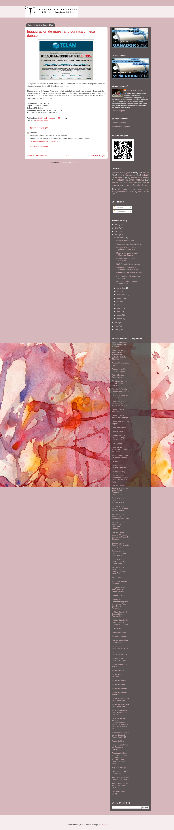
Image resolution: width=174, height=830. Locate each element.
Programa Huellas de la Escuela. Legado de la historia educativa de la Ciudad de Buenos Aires (120, 758)
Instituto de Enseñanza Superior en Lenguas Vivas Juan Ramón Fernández (120, 604)
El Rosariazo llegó (119, 472)
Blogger (104, 825)
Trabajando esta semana (133, 189)
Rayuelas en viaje (119, 767)
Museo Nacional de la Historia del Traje (120, 699)
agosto (120, 298)
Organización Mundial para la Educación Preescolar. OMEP (120, 735)
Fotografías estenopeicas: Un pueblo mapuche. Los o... (127, 248)
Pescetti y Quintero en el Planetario (125, 259)
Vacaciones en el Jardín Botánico (129, 244)
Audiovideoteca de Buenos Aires (119, 376)
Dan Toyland (117, 444)
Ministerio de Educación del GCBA (120, 647)
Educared (116, 462)
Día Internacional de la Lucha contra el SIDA (127, 283)
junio (119, 305)
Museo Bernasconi (119, 670)
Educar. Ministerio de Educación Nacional (120, 457)
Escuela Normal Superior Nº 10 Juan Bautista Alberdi (120, 508)
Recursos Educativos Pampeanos (120, 772)
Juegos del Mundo (119, 636)
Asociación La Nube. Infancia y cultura (120, 370)
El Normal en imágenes (121, 127)
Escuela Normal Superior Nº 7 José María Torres (119, 553)
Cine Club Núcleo (119, 428)
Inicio (68, 155)
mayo (119, 308)
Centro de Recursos (135, 90)
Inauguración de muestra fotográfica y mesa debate (127, 268)
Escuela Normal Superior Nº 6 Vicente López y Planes (120, 545)
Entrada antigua (98, 155)
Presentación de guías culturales (129, 273)
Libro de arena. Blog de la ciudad (120, 641)
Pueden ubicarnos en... (121, 123)
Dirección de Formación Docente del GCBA (119, 450)
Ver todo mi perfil (118, 111)
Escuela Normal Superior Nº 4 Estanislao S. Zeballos (118, 526)
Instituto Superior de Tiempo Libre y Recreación (120, 614)
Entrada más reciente (37, 155)
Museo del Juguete (119, 688)
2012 (117, 231)
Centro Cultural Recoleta (118, 410)
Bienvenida (115, 172)
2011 (117, 235)
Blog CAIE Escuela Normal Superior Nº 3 (120, 390)
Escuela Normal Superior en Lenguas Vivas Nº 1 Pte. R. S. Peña (120, 479)
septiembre (121, 295)
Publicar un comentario (39, 147)
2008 (117, 329)
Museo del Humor (119, 680)
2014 (117, 225)
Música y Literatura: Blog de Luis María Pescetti (119, 712)
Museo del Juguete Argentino (119, 693)
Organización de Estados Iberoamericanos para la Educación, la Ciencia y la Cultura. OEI (120, 723)
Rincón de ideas (41, 121)
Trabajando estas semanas (122, 192)
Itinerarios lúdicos (119, 632)
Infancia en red (118, 596)
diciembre (121, 238)
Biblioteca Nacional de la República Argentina (119, 383)
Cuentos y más (118, 432)
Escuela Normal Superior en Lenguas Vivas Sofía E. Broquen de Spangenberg (120, 490)
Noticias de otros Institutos (130, 180)
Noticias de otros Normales (124, 183)
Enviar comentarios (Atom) (71, 162)
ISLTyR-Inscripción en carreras (128, 264)
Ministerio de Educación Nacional (119, 653)
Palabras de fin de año (125, 241)
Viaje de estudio (143, 191)
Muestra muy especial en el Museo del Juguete (126, 254)
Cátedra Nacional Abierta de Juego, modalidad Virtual (119, 437)
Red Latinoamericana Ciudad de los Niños (120, 779)
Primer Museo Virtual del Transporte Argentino (120, 747)
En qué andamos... (126, 175)
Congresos (127, 172)
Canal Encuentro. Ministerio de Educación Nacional (119, 403)
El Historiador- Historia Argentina (119, 467)
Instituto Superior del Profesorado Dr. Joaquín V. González (120, 622)
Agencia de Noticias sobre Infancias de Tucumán (119, 344)
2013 (117, 228)
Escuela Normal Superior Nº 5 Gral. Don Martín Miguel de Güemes (120, 536)
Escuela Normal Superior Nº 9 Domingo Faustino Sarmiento (119, 570)
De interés (144, 172)
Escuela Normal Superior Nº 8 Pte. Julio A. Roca (119, 561)
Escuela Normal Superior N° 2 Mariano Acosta (118, 500)
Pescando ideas (118, 741)
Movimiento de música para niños (119, 659)
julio (118, 302)
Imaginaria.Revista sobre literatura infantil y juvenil (119, 590)
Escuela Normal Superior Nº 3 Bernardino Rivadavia (120, 516)
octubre (120, 291)
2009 (117, 326)
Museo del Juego (118, 684)
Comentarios (120, 211)
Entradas (118, 207)
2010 (117, 323)
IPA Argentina (117, 628)
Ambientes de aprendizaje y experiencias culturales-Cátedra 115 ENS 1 (119, 355)
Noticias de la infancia (140, 178)
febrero (120, 319)
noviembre (121, 288)
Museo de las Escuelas (117, 675)
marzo (119, 315)
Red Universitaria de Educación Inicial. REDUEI (120, 786)
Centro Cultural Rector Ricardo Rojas (120, 416)
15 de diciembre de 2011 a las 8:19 (44, 142)
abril (119, 312)
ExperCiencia (117, 578)
